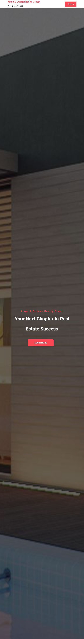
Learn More (40, 342)
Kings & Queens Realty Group (24, 1)
